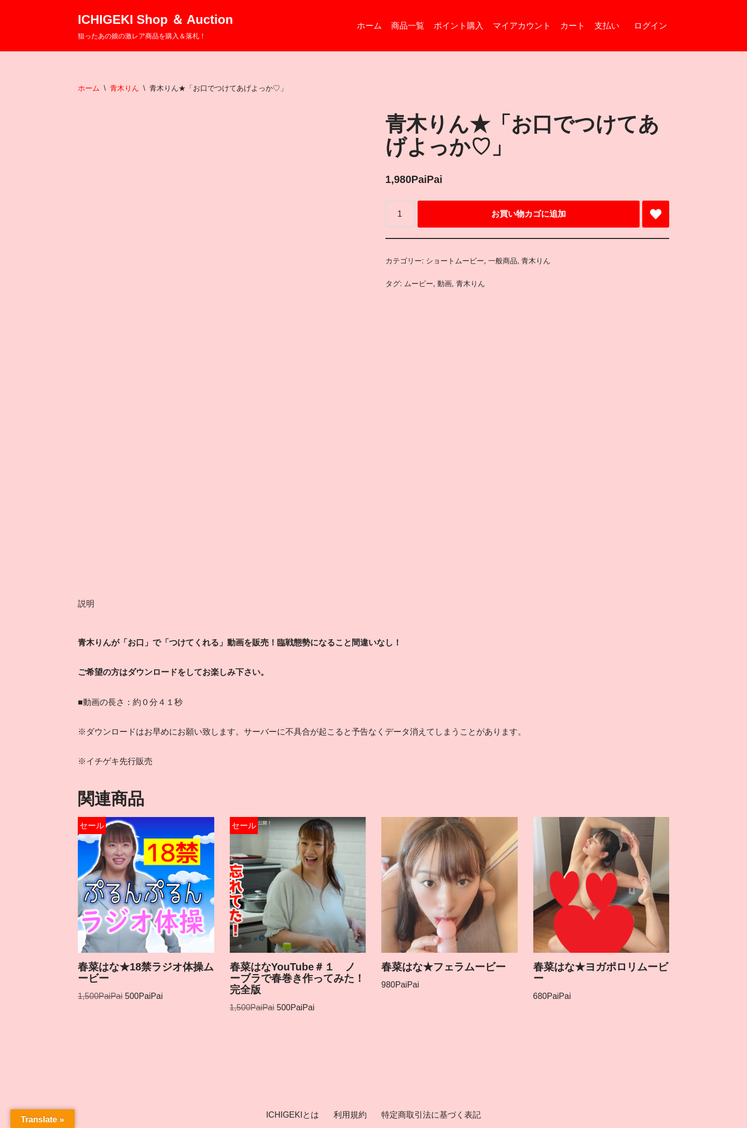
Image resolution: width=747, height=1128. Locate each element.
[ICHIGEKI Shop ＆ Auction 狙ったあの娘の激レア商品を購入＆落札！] (155, 25)
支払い (606, 25)
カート (572, 25)
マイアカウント (522, 25)
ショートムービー (455, 261)
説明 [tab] (86, 603)
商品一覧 (407, 25)
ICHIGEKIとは (292, 1114)
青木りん (124, 88)
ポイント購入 (458, 25)
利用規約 (350, 1114)
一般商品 (502, 261)
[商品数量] (400, 214)
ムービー (418, 283)
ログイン (650, 25)
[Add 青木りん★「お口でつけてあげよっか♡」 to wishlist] (655, 214)
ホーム (369, 25)
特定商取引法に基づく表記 (431, 1114)
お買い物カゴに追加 (528, 213)
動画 (444, 283)
